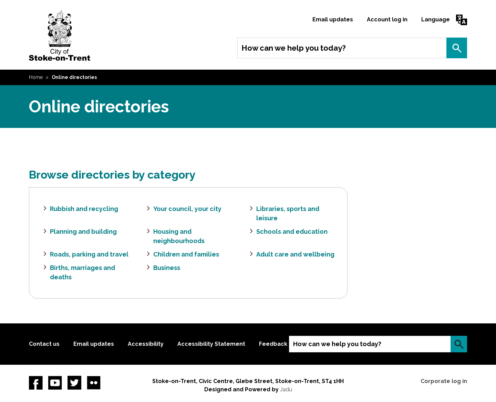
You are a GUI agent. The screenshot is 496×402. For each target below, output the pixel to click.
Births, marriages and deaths (82, 272)
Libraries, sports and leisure (287, 213)
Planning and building (83, 231)
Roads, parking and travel (89, 254)
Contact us (44, 344)
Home (36, 77)
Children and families (186, 254)
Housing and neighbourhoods (179, 236)
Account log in (387, 19)
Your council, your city (187, 208)
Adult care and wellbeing (295, 254)
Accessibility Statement (211, 344)
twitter (74, 383)
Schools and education (292, 231)
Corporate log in (444, 381)
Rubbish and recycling (84, 208)
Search (456, 48)
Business (166, 267)
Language (435, 19)
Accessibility (146, 344)
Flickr (94, 383)
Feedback (273, 344)
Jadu (286, 389)
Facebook (36, 383)
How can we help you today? (293, 48)
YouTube (55, 383)
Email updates (332, 19)
